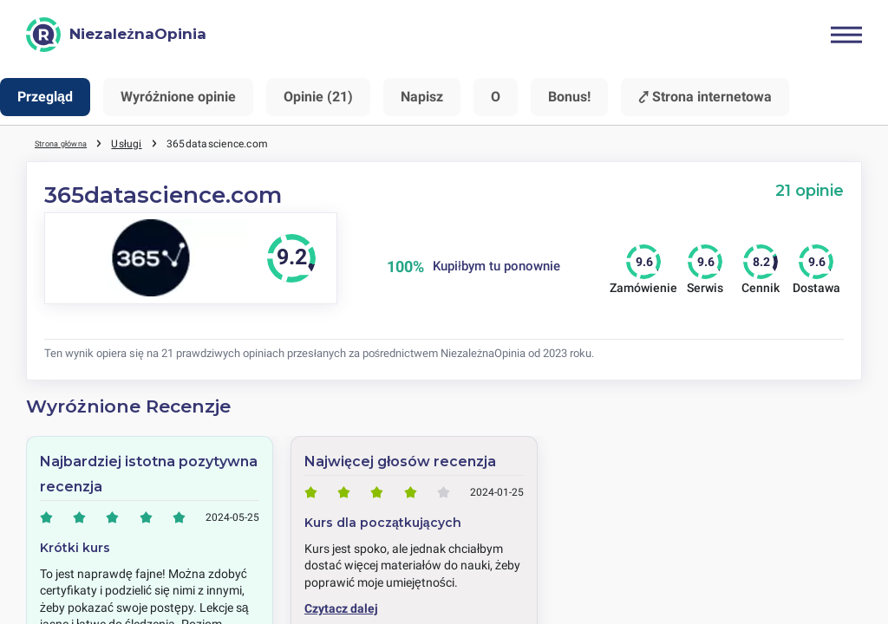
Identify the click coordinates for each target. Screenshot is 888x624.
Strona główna (70, 143)
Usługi (145, 143)
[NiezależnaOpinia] (116, 34)
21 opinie (809, 190)
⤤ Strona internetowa (705, 96)
